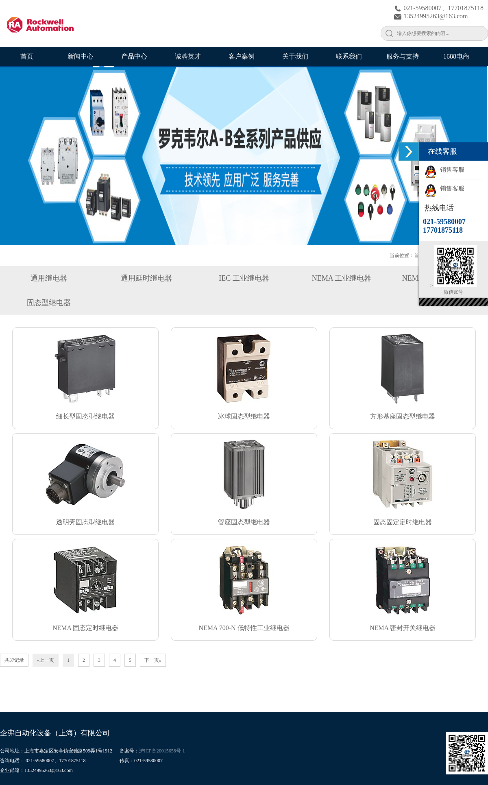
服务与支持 (402, 56)
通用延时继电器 (146, 278)
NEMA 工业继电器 (342, 278)
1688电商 (456, 56)
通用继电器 (48, 278)
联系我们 (349, 56)
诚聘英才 (188, 56)
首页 (26, 56)
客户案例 (242, 56)
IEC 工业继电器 (244, 278)
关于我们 (295, 56)
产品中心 (134, 56)
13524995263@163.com (431, 16)
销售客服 (444, 169)
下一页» (152, 660)
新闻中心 (81, 56)
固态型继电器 (49, 303)
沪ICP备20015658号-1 (162, 751)
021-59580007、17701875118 (439, 7)
